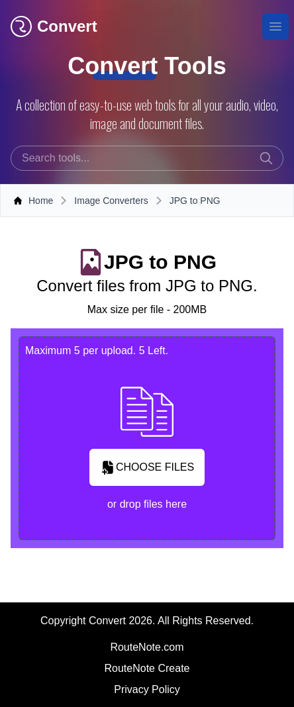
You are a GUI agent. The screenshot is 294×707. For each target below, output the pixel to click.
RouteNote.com (146, 647)
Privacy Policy (147, 689)
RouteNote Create (147, 668)
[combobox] (147, 158)
